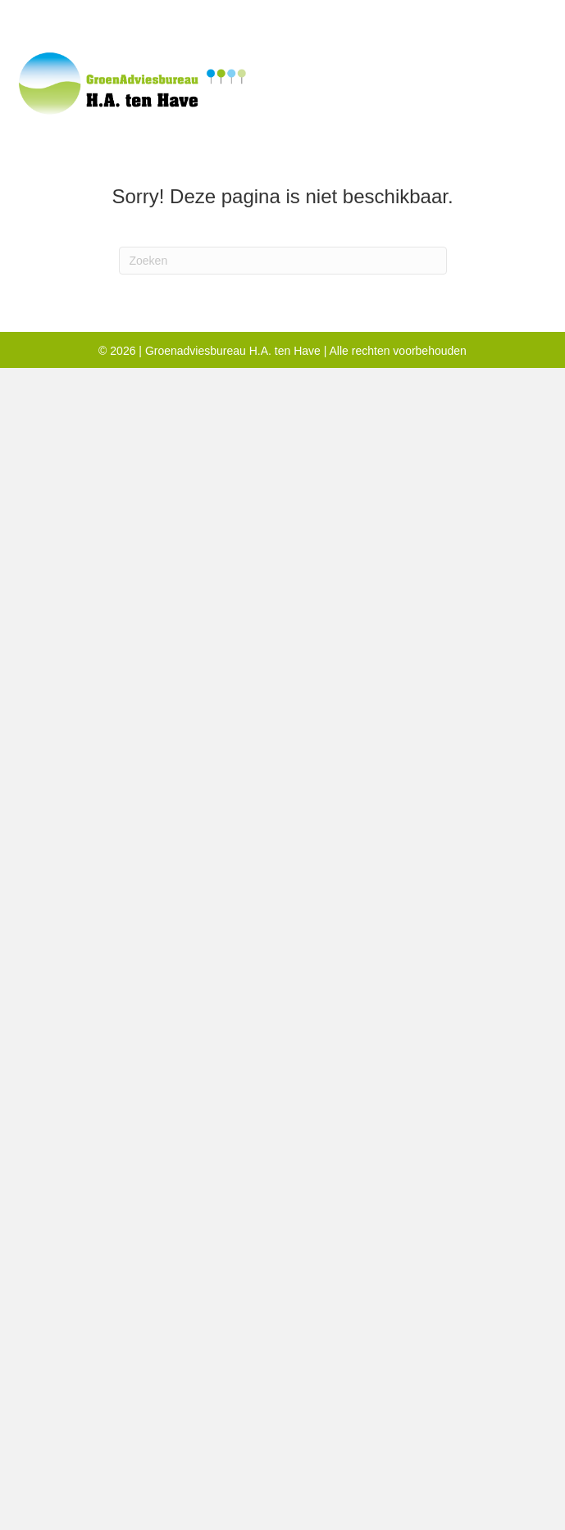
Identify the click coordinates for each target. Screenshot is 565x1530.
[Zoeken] (283, 261)
